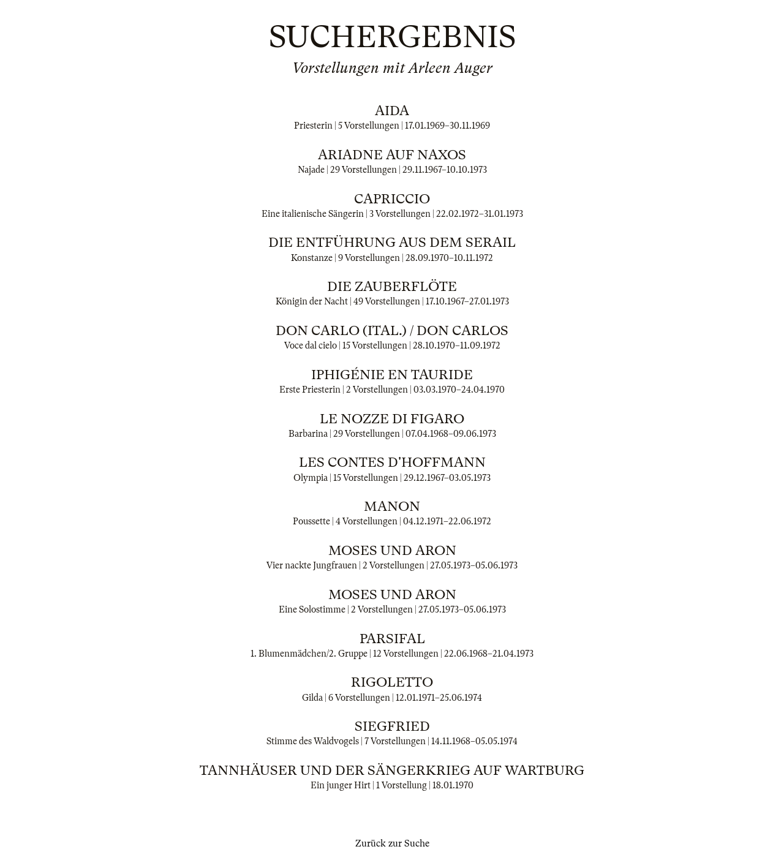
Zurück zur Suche (392, 843)
